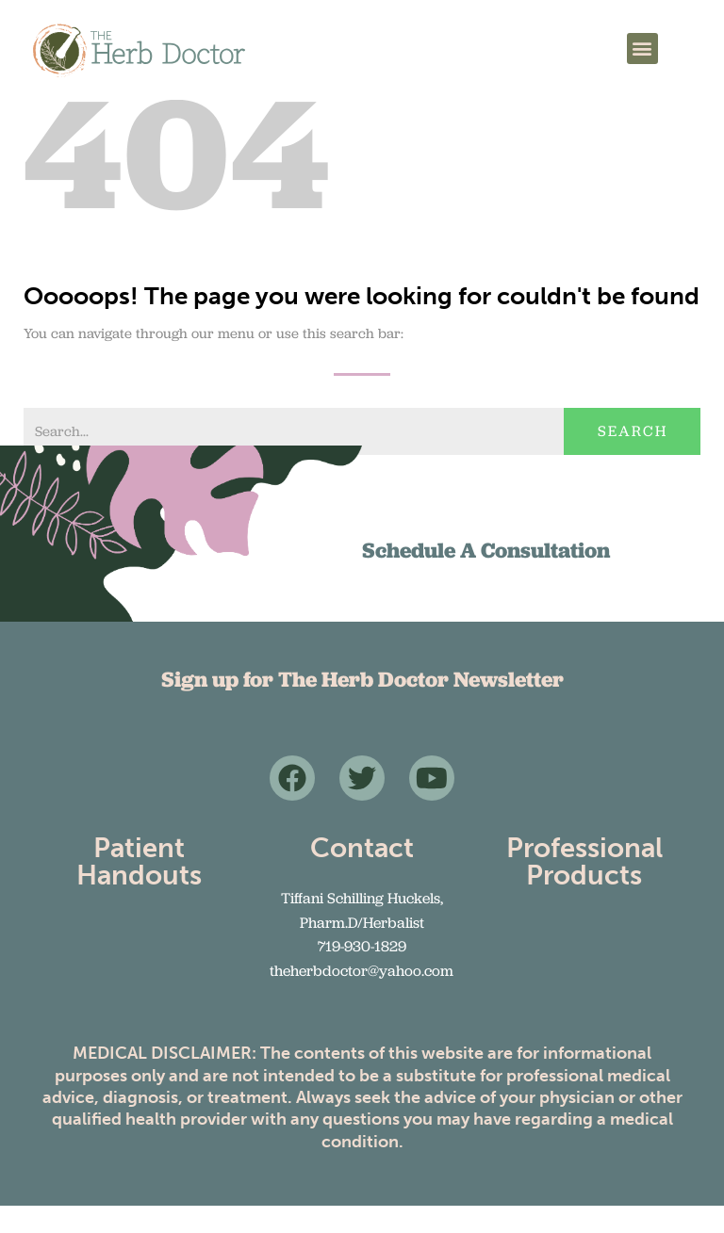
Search (632, 458)
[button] (642, 48)
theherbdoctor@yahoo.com (361, 998)
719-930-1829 (362, 973)
